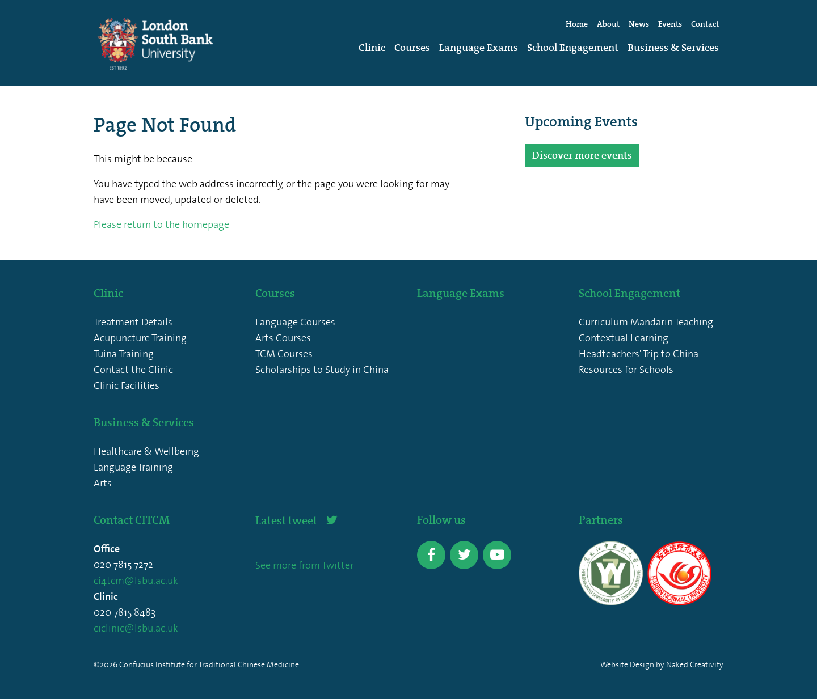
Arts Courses (283, 338)
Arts (103, 483)
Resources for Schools (626, 369)
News (639, 24)
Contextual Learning (623, 338)
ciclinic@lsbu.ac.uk (136, 628)
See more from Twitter (304, 565)
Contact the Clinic (133, 369)
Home (577, 24)
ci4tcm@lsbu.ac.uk (136, 580)
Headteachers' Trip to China (638, 354)
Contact (705, 24)
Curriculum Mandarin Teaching (646, 322)
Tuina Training (124, 354)
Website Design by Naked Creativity (661, 664)
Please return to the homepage (161, 224)
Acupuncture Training (140, 338)
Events (670, 24)
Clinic (372, 47)
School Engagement (572, 47)
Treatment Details (133, 322)
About (608, 24)
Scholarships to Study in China (322, 369)
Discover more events (582, 155)
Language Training (133, 467)
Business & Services (673, 47)
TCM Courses (284, 354)
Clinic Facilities (126, 385)
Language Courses (295, 322)
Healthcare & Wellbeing (146, 451)
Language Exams (478, 47)
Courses (412, 47)
